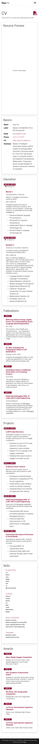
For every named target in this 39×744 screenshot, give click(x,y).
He (5, 3)
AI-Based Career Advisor (15, 467)
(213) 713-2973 (18, 137)
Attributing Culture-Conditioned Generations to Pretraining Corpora (18, 372)
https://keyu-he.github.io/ (22, 140)
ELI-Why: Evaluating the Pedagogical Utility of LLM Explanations (16, 350)
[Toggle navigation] (35, 3)
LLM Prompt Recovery (15, 432)
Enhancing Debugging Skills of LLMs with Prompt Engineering (18, 397)
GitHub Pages (22, 742)
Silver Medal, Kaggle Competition (19, 657)
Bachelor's (10, 245)
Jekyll (25, 740)
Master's (9, 192)
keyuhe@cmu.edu (19, 134)
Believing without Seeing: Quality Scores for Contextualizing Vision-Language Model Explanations (19, 322)
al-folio (31, 740)
